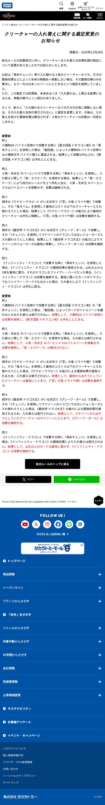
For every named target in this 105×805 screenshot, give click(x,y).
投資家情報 (10, 681)
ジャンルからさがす (16, 628)
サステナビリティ (19, 709)
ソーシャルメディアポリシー (19, 775)
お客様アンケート (19, 722)
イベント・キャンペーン (24, 735)
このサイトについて (14, 748)
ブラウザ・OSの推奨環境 (17, 762)
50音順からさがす (15, 654)
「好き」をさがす (19, 615)
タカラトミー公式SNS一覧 (51, 534)
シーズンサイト (13, 587)
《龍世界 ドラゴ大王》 (26, 230)
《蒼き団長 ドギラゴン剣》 (74, 145)
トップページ (16, 561)
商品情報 (9, 574)
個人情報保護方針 (13, 755)
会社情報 (9, 668)
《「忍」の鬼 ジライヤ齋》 (75, 201)
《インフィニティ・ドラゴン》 (22, 263)
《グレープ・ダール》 (73, 230)
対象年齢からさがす (16, 641)
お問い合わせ (10, 769)
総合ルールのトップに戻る (52, 464)
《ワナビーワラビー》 (25, 201)
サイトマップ (10, 782)
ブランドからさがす (16, 601)
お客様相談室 (12, 695)
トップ (5, 24)
